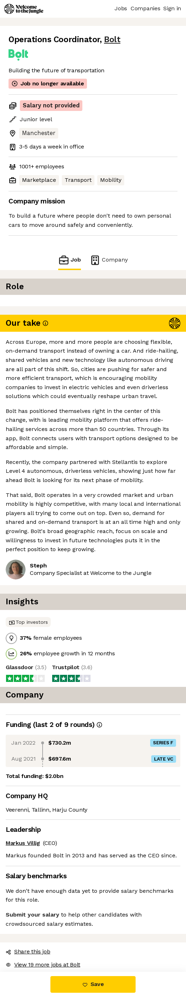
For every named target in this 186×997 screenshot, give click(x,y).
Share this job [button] (28, 951)
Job (69, 260)
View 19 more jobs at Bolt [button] (43, 964)
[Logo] (23, 9)
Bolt (112, 39)
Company (108, 260)
